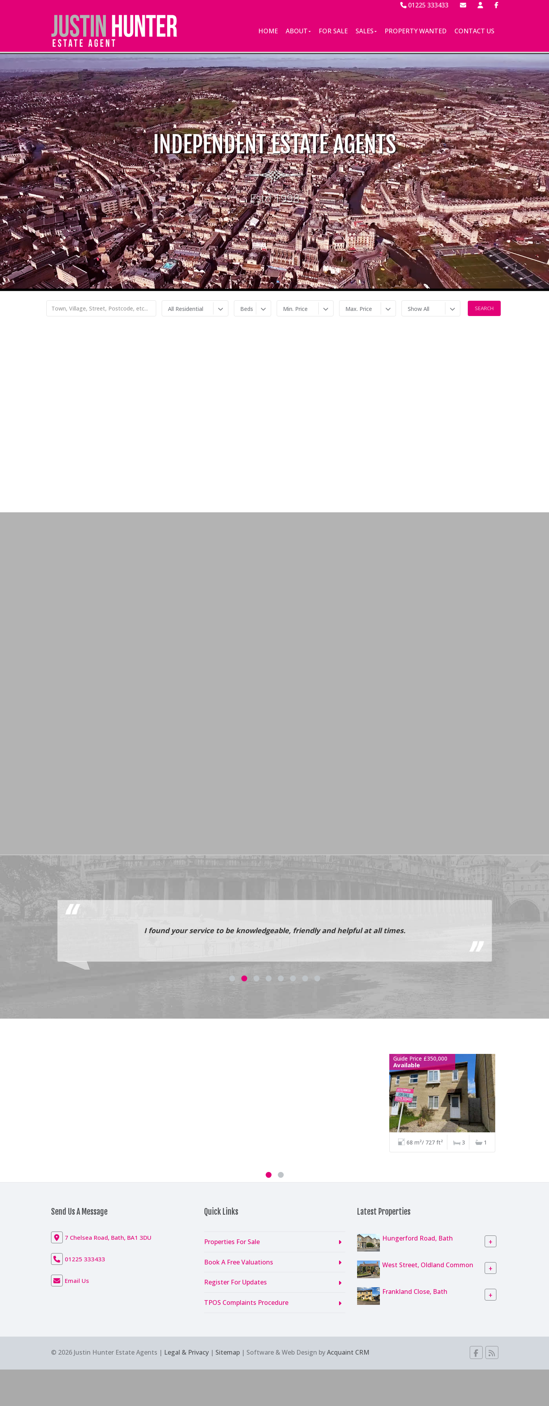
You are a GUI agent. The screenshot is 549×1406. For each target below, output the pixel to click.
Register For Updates (235, 1282)
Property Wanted (416, 31)
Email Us (77, 1280)
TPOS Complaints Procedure (246, 1302)
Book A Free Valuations (238, 1262)
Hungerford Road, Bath (417, 1237)
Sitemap (227, 1352)
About (298, 31)
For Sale (333, 31)
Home (268, 31)
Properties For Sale (232, 1241)
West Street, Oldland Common (427, 1264)
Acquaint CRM (348, 1352)
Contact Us (474, 31)
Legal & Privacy (186, 1352)
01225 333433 (424, 5)
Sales (366, 31)
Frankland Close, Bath (414, 1291)
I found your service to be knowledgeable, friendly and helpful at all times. (274, 930)
